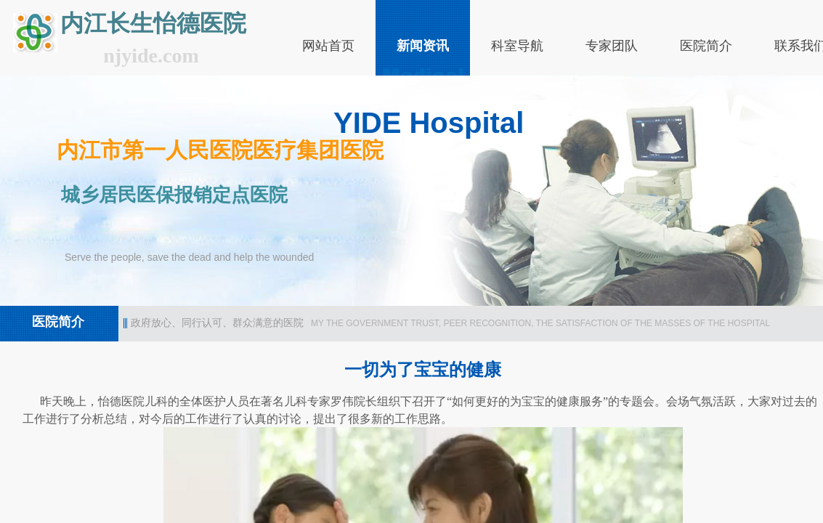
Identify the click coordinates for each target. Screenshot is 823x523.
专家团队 (611, 45)
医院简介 (706, 45)
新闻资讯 (423, 45)
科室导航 (517, 45)
